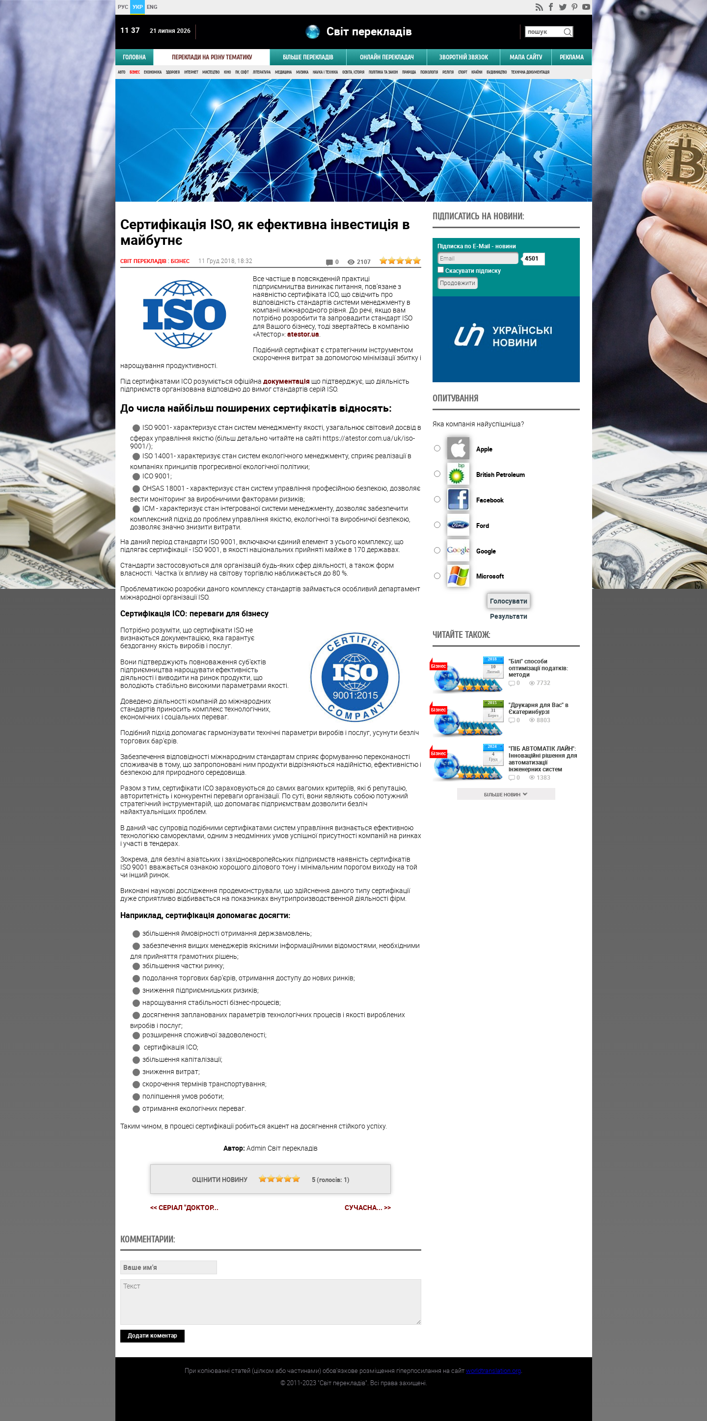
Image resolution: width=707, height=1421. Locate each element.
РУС (122, 6)
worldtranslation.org (493, 1370)
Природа (409, 72)
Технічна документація (530, 72)
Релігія (448, 72)
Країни (476, 72)
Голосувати (508, 600)
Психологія (429, 72)
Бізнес (134, 72)
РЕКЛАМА (572, 57)
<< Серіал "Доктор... (184, 1207)
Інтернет (191, 72)
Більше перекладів (308, 57)
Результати (508, 616)
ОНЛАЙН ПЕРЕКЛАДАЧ (387, 57)
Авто (121, 72)
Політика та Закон (383, 72)
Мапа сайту (526, 57)
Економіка (153, 72)
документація (286, 381)
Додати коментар (152, 1335)
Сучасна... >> (368, 1207)
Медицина (283, 72)
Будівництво (497, 72)
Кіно (227, 72)
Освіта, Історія (353, 72)
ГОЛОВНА (134, 57)
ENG (152, 6)
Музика (302, 72)
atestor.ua (303, 334)
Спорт (462, 72)
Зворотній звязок (463, 57)
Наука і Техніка (325, 72)
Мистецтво (210, 72)
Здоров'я (173, 72)
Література (262, 72)
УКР (137, 6)
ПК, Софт (241, 72)
